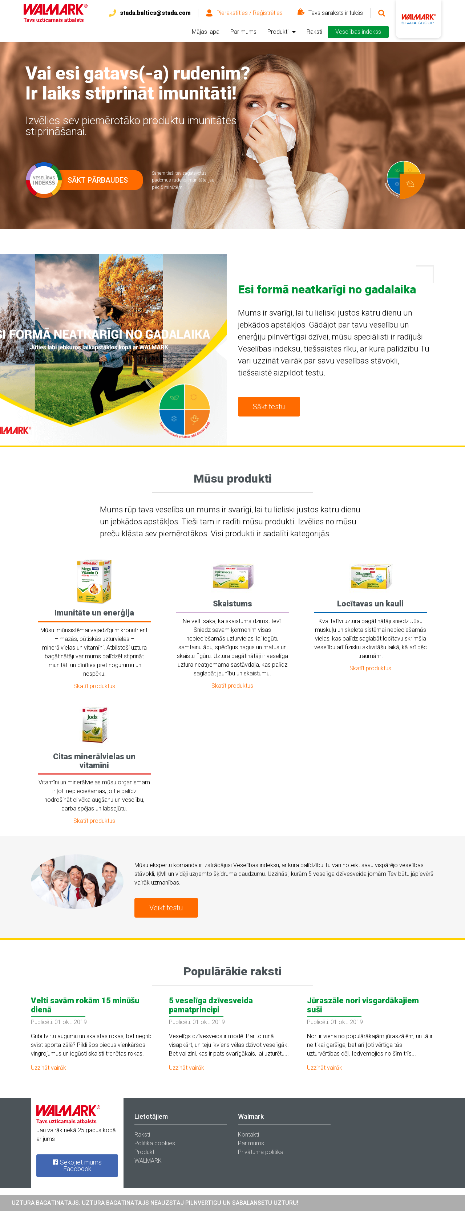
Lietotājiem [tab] (151, 1116)
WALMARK (148, 1160)
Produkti (277, 31)
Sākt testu (269, 406)
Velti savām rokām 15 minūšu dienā (85, 1005)
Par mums (243, 31)
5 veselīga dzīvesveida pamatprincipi (211, 1005)
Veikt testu (166, 907)
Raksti (314, 31)
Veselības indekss (358, 31)
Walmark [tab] (251, 1116)
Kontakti (248, 1134)
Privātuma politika (260, 1152)
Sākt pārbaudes (86, 180)
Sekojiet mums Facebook (77, 1165)
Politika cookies (154, 1143)
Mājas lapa (205, 31)
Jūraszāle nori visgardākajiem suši (363, 1005)
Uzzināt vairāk (48, 1067)
